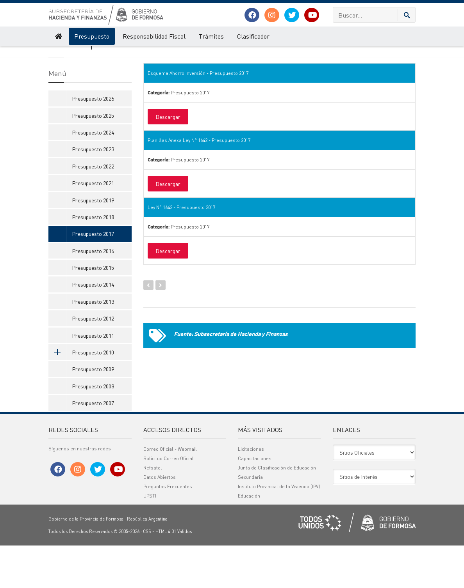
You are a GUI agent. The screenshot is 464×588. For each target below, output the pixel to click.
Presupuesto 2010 (81, 394)
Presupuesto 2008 (93, 428)
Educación (249, 538)
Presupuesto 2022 (93, 208)
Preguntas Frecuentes (167, 529)
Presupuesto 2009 (93, 411)
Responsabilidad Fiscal (154, 36)
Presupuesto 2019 (93, 242)
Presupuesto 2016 (93, 292)
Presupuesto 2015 (93, 309)
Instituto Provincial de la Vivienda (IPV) (279, 529)
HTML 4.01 (165, 574)
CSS (147, 574)
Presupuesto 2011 (93, 377)
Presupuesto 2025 (93, 157)
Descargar (167, 158)
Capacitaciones (254, 501)
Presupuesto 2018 (93, 258)
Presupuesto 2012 (93, 360)
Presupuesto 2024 (93, 174)
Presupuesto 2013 (93, 343)
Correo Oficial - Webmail (170, 491)
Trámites (211, 36)
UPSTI (149, 538)
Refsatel (152, 510)
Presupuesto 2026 (93, 140)
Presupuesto (91, 36)
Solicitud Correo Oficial (168, 501)
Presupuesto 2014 (93, 326)
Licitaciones (251, 491)
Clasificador (253, 36)
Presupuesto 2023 (93, 191)
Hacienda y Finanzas (68, 54)
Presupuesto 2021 (93, 224)
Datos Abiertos (159, 519)
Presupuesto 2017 (146, 54)
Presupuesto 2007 (93, 444)
